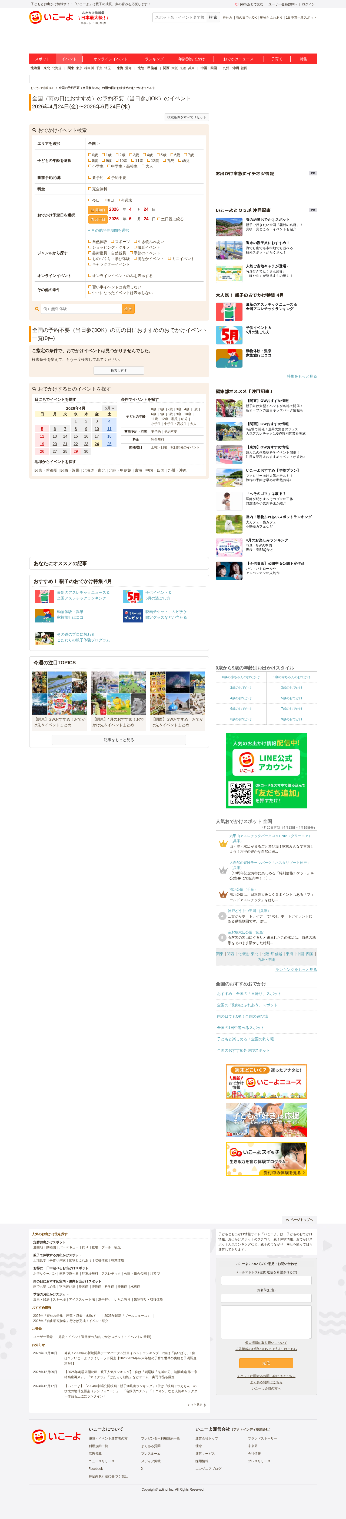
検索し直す (119, 370)
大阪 (174, 68)
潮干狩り (104, 1299)
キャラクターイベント (111, 264)
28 (65, 451)
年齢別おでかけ (191, 59)
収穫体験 (101, 1260)
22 (76, 444)
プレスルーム (151, 1453)
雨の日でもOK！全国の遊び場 (242, 1016)
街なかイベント (151, 259)
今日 (96, 200)
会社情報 (254, 1453)
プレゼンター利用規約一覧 (160, 1438)
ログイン (308, 4)
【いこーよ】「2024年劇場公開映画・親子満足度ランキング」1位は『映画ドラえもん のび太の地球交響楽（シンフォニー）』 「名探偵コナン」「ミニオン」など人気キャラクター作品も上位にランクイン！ (130, 1391)
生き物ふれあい (151, 241)
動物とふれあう (271, 17)
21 (65, 444)
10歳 (123, 160)
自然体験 (99, 241)
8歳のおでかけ (241, 719)
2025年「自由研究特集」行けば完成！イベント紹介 (71, 1321)
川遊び (155, 1273)
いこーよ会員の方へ (266, 1388)
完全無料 (99, 189)
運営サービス (205, 1453)
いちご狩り (122, 1299)
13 (55, 436)
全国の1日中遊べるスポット (241, 1027)
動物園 (51, 1247)
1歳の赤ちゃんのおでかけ (292, 677)
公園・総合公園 (135, 1273)
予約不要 (118, 177)
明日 (110, 200)
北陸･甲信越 (272, 954)
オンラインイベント (111, 59)
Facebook (96, 1469)
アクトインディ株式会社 (251, 1429)
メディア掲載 (151, 1461)
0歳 (95, 155)
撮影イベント (149, 247)
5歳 (164, 155)
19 (42, 444)
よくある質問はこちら (266, 1382)
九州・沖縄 (231, 68)
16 (86, 436)
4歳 (150, 155)
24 (97, 444)
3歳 (136, 155)
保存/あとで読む (249, 4)
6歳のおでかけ (241, 709)
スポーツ (122, 241)
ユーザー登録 (43, 1337)
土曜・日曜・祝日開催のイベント (175, 447)
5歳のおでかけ (291, 698)
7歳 (191, 155)
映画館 (83, 1286)
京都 (183, 68)
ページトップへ (299, 1220)
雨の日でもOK (246, 17)
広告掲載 (95, 1453)
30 (86, 451)
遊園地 (38, 1247)
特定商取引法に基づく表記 (108, 1476)
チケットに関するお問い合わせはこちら (266, 1376)
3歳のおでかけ (291, 687)
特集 (303, 59)
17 (97, 436)
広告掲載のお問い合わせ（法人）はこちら (266, 1349)
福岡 (244, 68)
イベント (69, 59)
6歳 (177, 155)
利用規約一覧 (98, 1446)
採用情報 (201, 1461)
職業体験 (117, 1260)
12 (42, 436)
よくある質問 (151, 1446)
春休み (227, 17)
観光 (117, 1247)
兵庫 (191, 68)
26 (42, 451)
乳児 (170, 160)
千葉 (99, 68)
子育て (276, 59)
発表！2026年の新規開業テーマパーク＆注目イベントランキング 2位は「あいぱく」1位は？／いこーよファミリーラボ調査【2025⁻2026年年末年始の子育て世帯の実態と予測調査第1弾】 (130, 1358)
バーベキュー (69, 1247)
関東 (71, 68)
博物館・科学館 (103, 1286)
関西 (166, 68)
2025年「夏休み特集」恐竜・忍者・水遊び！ (66, 1316)
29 (76, 451)
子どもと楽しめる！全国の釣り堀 (245, 1039)
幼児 (186, 160)
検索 (128, 309)
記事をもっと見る (119, 740)
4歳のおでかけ (241, 698)
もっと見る (195, 1404)
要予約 (98, 177)
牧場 (95, 1247)
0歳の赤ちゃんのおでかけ (241, 677)
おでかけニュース (238, 59)
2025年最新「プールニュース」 (127, 1316)
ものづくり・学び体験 (111, 259)
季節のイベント (147, 253)
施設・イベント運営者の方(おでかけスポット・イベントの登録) (104, 1337)
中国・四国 (209, 68)
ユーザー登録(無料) (282, 4)
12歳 (155, 160)
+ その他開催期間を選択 (108, 230)
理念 (198, 1446)
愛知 (128, 68)
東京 (79, 68)
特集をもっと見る (302, 376)
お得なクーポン (44, 1273)
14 (65, 436)
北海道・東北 (40, 68)
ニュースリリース (102, 1461)
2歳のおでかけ (241, 687)
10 (97, 429)
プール (106, 1247)
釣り (85, 1247)
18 (109, 436)
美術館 (122, 1286)
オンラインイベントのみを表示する (122, 276)
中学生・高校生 (124, 166)
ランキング (154, 59)
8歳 (95, 160)
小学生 (98, 166)
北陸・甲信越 (147, 68)
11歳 (139, 160)
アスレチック (111, 1273)
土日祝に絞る (172, 219)
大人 (149, 166)
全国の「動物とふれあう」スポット (247, 1005)
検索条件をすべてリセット (186, 117)
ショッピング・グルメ (111, 247)
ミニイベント (183, 259)
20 (55, 444)
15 (76, 436)
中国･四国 (305, 954)
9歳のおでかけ (291, 719)
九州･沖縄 (266, 959)
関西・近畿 (70, 470)
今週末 (126, 200)
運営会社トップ (206, 1438)
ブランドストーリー (262, 1438)
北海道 (57, 68)
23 (86, 444)
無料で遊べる (69, 1273)
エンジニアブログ (208, 1469)
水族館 (135, 1286)
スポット (42, 59)
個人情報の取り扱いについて (266, 1343)
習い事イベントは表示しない (116, 287)
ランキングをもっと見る (296, 969)
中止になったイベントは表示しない (122, 293)
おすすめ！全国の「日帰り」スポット (249, 993)
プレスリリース (259, 1461)
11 (109, 429)
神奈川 (89, 68)
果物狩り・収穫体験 (148, 1299)
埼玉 (107, 68)
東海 (120, 68)
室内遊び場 (67, 1286)
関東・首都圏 (46, 470)
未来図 (253, 1446)
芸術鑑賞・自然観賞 (109, 253)
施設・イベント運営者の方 (108, 1438)
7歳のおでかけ (291, 709)
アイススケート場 (82, 1299)
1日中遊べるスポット (301, 17)
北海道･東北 (248, 954)
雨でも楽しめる (44, 1286)
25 (109, 444)
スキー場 (59, 1299)
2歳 (122, 155)
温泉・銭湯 (41, 1299)
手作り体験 (57, 1260)
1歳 (109, 155)
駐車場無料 (90, 1273)
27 (55, 451)
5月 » (109, 408)
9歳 (109, 160)
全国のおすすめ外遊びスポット (243, 1050)
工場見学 (39, 1260)
